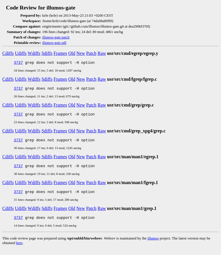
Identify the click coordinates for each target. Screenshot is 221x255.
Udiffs (21, 53)
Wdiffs (34, 53)
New (80, 53)
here (19, 249)
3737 (18, 63)
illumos (153, 244)
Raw (102, 53)
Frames (60, 53)
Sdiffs (46, 53)
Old (71, 53)
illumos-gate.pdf (54, 43)
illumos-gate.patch (56, 37)
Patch (91, 53)
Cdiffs (8, 53)
